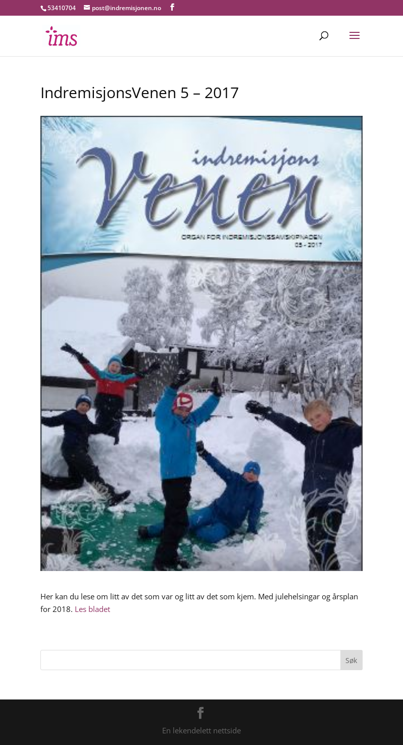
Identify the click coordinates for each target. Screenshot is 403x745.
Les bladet (92, 609)
